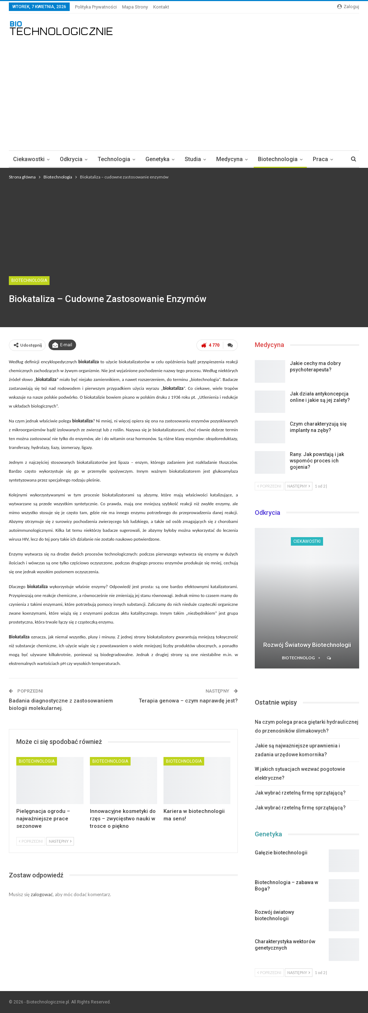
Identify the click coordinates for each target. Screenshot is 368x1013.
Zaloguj (348, 6)
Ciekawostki (29, 159)
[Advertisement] (184, 90)
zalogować (42, 894)
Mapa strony (135, 7)
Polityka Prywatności (96, 7)
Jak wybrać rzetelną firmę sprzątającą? (300, 793)
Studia (193, 159)
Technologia (114, 159)
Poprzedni (31, 841)
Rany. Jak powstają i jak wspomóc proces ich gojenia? (317, 460)
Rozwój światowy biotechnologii (307, 644)
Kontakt (161, 7)
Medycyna (229, 159)
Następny (60, 841)
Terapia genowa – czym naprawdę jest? (188, 701)
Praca (320, 159)
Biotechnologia (278, 159)
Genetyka (157, 159)
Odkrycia (71, 159)
